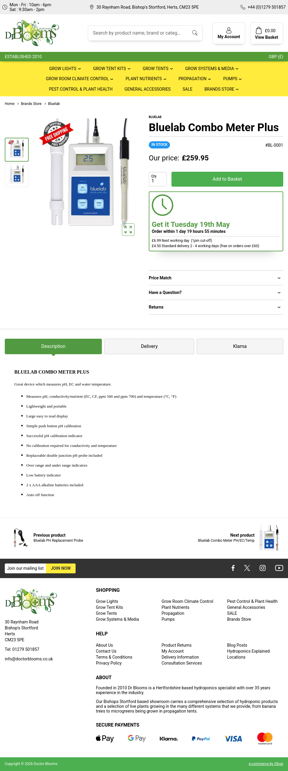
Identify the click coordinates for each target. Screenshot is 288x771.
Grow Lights (62, 68)
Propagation (193, 78)
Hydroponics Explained (248, 651)
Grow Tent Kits (109, 68)
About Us (104, 645)
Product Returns (177, 645)
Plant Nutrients (143, 78)
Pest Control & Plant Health (81, 89)
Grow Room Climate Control (77, 78)
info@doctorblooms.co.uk (29, 659)
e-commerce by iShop (266, 764)
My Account (173, 651)
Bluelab (52, 104)
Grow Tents (155, 68)
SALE (187, 89)
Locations (236, 657)
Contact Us (106, 651)
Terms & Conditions (114, 657)
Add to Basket (227, 179)
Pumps (230, 78)
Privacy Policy (109, 663)
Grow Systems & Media (209, 68)
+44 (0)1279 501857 (267, 7)
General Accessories (148, 89)
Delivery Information (180, 657)
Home (9, 104)
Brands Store (219, 89)
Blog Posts (237, 645)
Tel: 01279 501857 (22, 649)
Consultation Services (182, 663)
